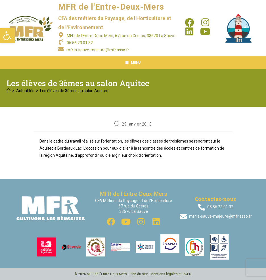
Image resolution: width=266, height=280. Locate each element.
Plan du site (138, 274)
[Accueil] (9, 90)
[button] (7, 35)
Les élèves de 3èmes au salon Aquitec (74, 90)
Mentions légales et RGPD (170, 274)
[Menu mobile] (133, 62)
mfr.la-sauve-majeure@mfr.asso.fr (97, 50)
